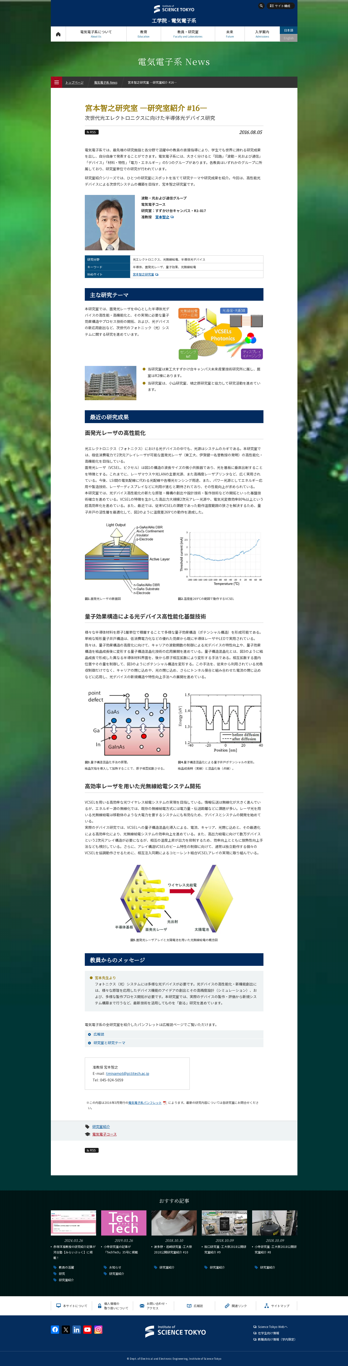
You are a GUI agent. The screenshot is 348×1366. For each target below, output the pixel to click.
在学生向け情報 (268, 1333)
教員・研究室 (188, 34)
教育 (144, 34)
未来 (230, 34)
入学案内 (262, 34)
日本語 (288, 30)
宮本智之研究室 (146, 274)
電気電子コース (104, 1134)
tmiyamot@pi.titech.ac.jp (127, 1073)
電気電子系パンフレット (148, 1102)
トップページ (58, 34)
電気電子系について (96, 34)
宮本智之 (165, 216)
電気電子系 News (105, 82)
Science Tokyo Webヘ (273, 1326)
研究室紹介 (101, 1126)
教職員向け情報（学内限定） (277, 1339)
